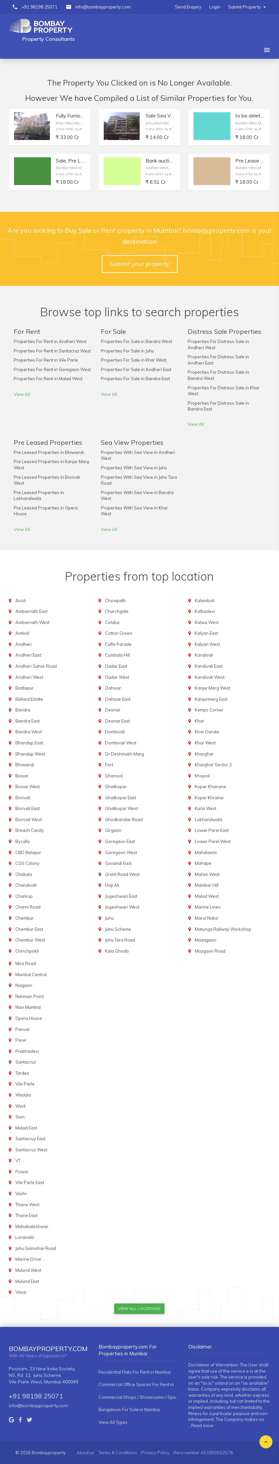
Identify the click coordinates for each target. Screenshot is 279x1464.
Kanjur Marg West (212, 688)
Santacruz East (30, 1138)
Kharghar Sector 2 (213, 764)
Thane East (26, 1215)
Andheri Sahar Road (36, 666)
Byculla (22, 841)
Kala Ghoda (117, 951)
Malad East (26, 1127)
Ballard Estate (29, 699)
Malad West (207, 896)
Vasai (20, 1292)
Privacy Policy (155, 1452)
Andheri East (28, 655)
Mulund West (28, 1270)
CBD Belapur (28, 852)
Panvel (22, 1029)
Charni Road (27, 907)
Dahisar (113, 688)
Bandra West (28, 731)
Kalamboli (204, 600)
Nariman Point (29, 996)
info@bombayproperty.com (103, 6)
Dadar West (117, 677)
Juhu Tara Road (120, 939)
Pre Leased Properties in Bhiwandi (49, 452)
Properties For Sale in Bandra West (136, 341)
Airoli (20, 600)
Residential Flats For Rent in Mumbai (135, 1372)
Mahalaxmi (206, 852)
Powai (21, 1171)
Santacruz (25, 1062)
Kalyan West (207, 644)
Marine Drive (28, 1259)
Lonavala (24, 1237)
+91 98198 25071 (39, 6)
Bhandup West (30, 753)
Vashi (20, 1193)
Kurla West (205, 808)
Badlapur (24, 688)
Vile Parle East (29, 1182)
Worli (20, 1106)
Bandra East (27, 721)
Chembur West (30, 939)
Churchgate (117, 611)
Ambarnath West (32, 622)
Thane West (27, 1204)
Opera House (28, 1018)
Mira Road (25, 963)
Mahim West (207, 874)
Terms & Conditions (118, 1452)
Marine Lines (208, 907)
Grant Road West (122, 874)
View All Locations (139, 1308)
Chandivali (26, 885)
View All (22, 394)
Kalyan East (206, 633)
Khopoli (202, 775)
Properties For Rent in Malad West (48, 378)
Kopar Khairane (210, 786)
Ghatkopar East (120, 797)
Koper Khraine (209, 797)
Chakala (23, 874)
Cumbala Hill (117, 655)
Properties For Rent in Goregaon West (52, 369)
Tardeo (22, 1073)
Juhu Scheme (118, 929)
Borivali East (27, 808)
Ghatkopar (116, 786)
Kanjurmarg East (211, 699)
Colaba (112, 622)
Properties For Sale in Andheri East (136, 369)
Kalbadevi (205, 611)
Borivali (22, 797)
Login (214, 6)
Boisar (21, 775)
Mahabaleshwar (31, 1226)
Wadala (23, 1095)
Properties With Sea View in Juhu (134, 467)
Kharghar (204, 753)
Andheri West (29, 677)
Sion (19, 1116)
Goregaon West (121, 852)
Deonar (112, 709)
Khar (199, 721)
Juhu (109, 918)
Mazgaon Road (210, 951)
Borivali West (28, 819)
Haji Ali (112, 885)
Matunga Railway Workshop (223, 929)
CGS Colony (27, 863)
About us (85, 1452)
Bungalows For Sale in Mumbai (129, 1409)
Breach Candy (29, 830)
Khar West (205, 742)
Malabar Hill (207, 885)
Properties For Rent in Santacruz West (52, 350)
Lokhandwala (208, 819)
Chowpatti (115, 600)
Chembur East (29, 929)
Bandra (22, 709)
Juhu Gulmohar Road (35, 1248)
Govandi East (118, 863)
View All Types (113, 1422)
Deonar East (117, 721)
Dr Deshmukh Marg (124, 753)
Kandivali (204, 655)
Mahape (203, 863)
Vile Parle (25, 1083)
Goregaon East (120, 841)
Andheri (23, 644)
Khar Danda (207, 731)
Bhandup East (29, 742)
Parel (20, 1040)
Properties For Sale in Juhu (127, 350)
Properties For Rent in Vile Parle (46, 360)
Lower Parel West (213, 841)
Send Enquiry (188, 6)
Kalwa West (207, 622)
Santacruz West (31, 1149)
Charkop (24, 896)
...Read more (200, 1425)
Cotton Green (118, 633)
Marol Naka (206, 918)
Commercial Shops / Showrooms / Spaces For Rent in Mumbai (139, 1397)
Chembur (24, 918)
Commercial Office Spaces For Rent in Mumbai (139, 1384)
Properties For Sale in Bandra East (135, 378)
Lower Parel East (212, 830)
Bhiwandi (24, 764)
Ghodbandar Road (124, 819)
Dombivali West (120, 742)
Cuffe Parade (118, 644)
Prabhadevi (27, 1051)
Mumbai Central (31, 974)
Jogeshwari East (121, 896)
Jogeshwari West (122, 907)
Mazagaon (205, 939)
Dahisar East (118, 699)
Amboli (22, 633)
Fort (109, 764)
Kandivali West (210, 677)
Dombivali (115, 731)
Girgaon (113, 830)
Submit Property (247, 6)
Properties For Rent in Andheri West (50, 341)
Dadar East (116, 666)
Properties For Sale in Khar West (133, 360)
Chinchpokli (27, 951)
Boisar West (27, 786)
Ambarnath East (31, 611)
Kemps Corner (209, 709)
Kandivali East (209, 666)
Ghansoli (114, 775)
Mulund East (27, 1281)
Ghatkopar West (121, 808)
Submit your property (139, 264)
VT (18, 1160)
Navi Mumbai (28, 1007)
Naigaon (23, 985)
